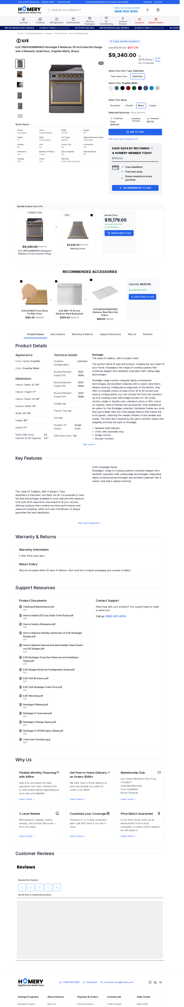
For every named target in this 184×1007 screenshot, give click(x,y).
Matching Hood (77, 248)
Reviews (147, 334)
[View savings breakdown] (152, 148)
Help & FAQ (142, 994)
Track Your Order (85, 1004)
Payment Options (85, 994)
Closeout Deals (64, 2)
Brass (141, 105)
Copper (153, 105)
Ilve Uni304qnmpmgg (79, 33)
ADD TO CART (135, 132)
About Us (51, 994)
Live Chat (158, 2)
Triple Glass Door (119, 76)
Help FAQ (148, 2)
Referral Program (26, 999)
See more (90, 444)
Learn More (159, 59)
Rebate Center (48, 2)
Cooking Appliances (34, 33)
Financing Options (85, 999)
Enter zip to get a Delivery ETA (123, 139)
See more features (90, 575)
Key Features (58, 334)
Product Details (35, 335)
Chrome (129, 105)
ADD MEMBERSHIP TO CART (135, 187)
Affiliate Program (115, 1004)
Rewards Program (26, 994)
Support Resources (110, 334)
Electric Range (61, 33)
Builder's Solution (115, 999)
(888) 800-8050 (115, 668)
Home (20, 33)
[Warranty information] (138, 41)
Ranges (49, 33)
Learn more (27, 851)
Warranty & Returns (82, 334)
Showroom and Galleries (59, 999)
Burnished (115, 105)
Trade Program (114, 994)
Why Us (132, 334)
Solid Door (137, 76)
